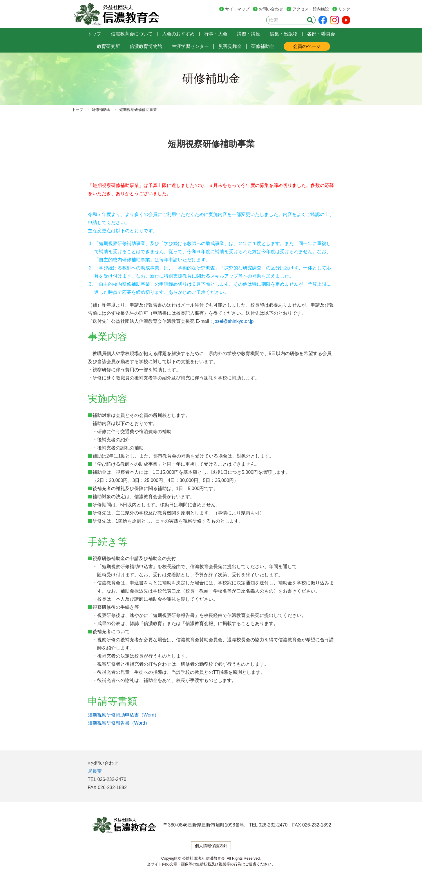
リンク (344, 9)
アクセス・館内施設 (310, 9)
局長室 (95, 771)
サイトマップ (237, 9)
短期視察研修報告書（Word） (119, 723)
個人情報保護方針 (211, 845)
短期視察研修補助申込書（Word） (123, 714)
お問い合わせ (271, 9)
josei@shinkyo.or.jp (233, 321)
